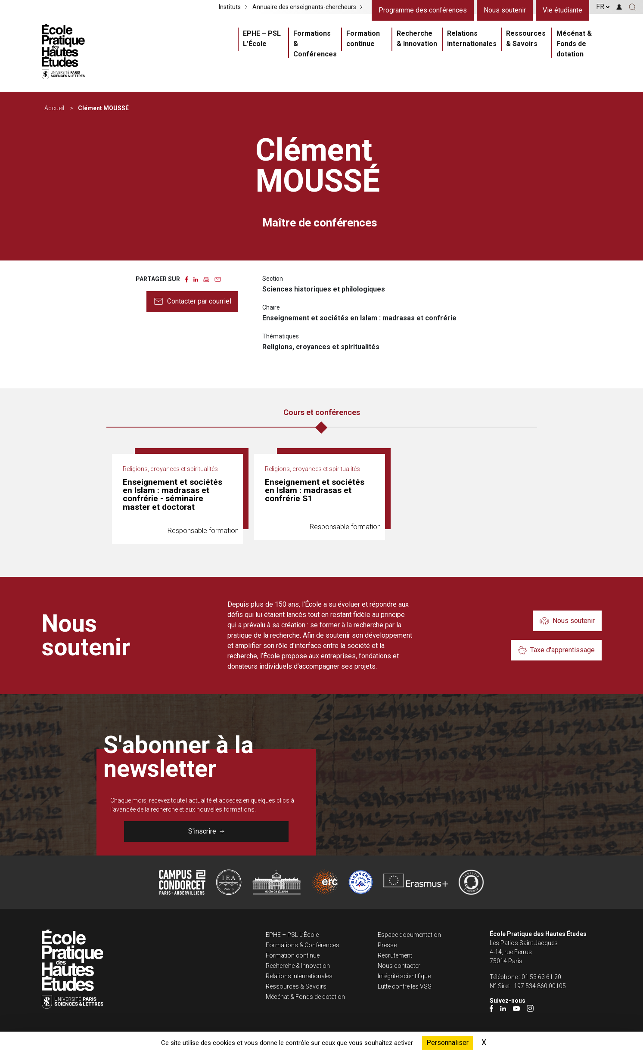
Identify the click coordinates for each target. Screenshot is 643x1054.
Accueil (54, 108)
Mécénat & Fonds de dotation (574, 43)
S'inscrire (206, 831)
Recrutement (395, 955)
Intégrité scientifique (404, 976)
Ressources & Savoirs (526, 38)
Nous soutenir (505, 10)
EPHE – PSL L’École (262, 38)
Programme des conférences (423, 10)
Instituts (230, 6)
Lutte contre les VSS (405, 986)
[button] (632, 7)
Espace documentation (409, 934)
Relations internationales (472, 38)
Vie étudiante (562, 10)
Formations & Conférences (315, 43)
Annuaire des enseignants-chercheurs (304, 6)
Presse (387, 945)
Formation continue (363, 38)
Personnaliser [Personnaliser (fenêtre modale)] (447, 1042)
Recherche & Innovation (417, 38)
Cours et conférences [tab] (321, 412)
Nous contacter (399, 965)
